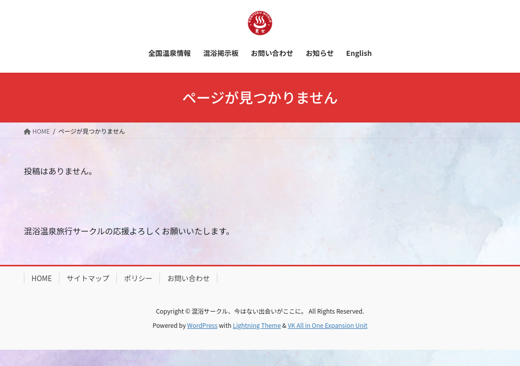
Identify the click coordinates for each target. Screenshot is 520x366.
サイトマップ (88, 278)
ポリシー (138, 278)
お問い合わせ (188, 278)
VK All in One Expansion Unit (328, 325)
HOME (41, 278)
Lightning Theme (257, 325)
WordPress (202, 325)
